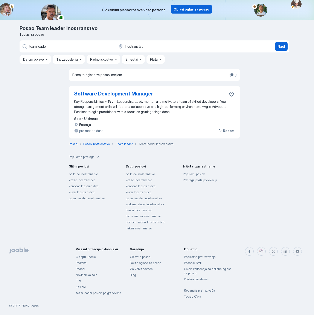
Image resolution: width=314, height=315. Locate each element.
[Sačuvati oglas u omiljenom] (231, 94)
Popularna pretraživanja (200, 257)
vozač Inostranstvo (82, 180)
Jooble (34, 306)
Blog (133, 275)
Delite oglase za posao (145, 263)
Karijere (81, 287)
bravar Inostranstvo (139, 210)
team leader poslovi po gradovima (98, 293)
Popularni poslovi (194, 174)
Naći (281, 46)
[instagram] (261, 251)
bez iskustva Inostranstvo (143, 216)
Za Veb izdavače (141, 269)
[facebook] (249, 251)
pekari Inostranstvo (139, 228)
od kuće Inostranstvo (83, 174)
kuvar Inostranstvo (81, 192)
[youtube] (297, 251)
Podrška (81, 263)
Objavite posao (140, 257)
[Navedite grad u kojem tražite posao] (163, 46)
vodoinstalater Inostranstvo (145, 204)
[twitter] (273, 251)
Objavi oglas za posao (191, 9)
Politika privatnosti (196, 279)
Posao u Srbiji (193, 263)
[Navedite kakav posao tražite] (67, 46)
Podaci (80, 269)
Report (226, 131)
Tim (78, 281)
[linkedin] (285, 251)
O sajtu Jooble (86, 257)
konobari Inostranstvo (83, 186)
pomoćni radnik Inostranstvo (145, 222)
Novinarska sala (86, 275)
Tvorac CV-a (192, 296)
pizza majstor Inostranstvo (87, 198)
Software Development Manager (113, 94)
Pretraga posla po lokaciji (200, 180)
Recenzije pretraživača (199, 290)
